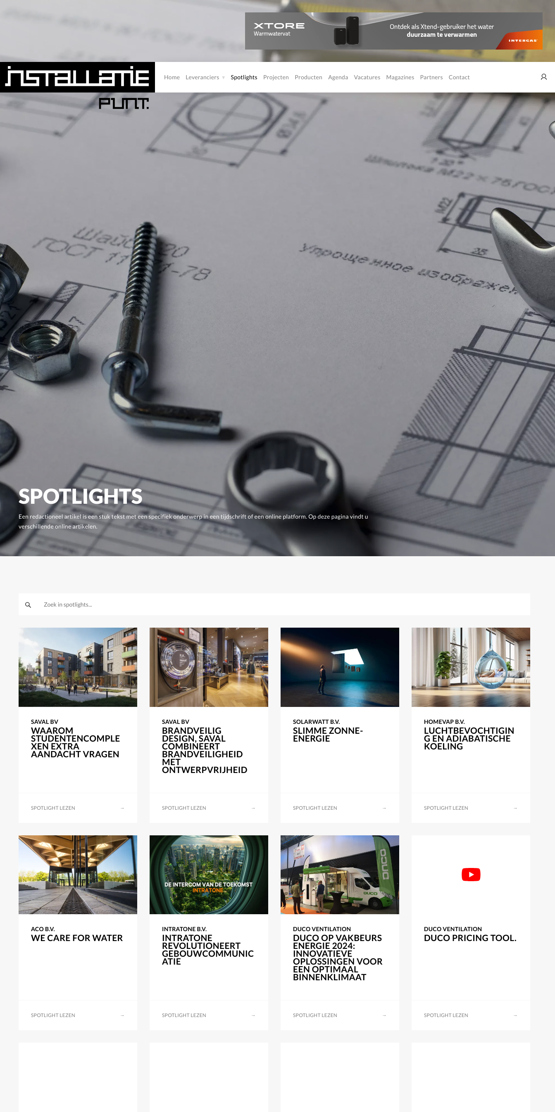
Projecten (276, 77)
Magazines (400, 77)
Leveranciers (202, 77)
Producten (308, 77)
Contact (459, 77)
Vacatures (367, 77)
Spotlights (244, 77)
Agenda (338, 77)
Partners (431, 77)
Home (172, 77)
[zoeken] (28, 604)
